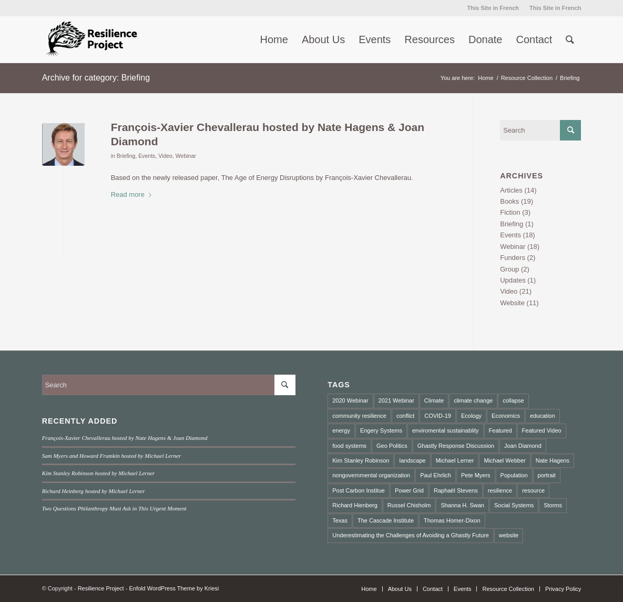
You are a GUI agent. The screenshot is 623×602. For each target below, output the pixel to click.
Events (146, 156)
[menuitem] (493, 8)
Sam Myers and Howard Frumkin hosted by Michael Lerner (111, 456)
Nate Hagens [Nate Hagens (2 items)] (552, 460)
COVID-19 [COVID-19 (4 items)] (437, 416)
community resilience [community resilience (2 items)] (359, 416)
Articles (511, 190)
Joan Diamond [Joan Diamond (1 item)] (523, 446)
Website (512, 303)
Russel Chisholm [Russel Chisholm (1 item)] (409, 505)
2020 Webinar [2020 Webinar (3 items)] (350, 400)
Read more (133, 194)
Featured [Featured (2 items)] (500, 430)
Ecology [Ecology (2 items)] (471, 416)
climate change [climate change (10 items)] (473, 400)
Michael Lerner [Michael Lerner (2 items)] (455, 460)
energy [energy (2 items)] (341, 430)
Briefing (126, 156)
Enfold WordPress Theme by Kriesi (174, 588)
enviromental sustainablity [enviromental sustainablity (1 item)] (445, 430)
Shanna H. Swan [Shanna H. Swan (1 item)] (462, 505)
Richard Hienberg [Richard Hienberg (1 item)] (354, 505)
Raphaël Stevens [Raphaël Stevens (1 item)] (456, 490)
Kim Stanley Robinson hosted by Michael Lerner (98, 473)
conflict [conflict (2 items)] (405, 416)
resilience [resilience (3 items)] (500, 490)
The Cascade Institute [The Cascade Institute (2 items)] (386, 520)
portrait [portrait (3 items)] (547, 475)
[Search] (570, 39)
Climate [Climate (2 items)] (434, 400)
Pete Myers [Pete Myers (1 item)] (476, 475)
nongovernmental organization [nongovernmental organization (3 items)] (371, 475)
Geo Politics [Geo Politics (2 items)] (391, 446)
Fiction (510, 212)
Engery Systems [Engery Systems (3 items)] (381, 430)
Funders (512, 258)
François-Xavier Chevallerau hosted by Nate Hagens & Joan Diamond (125, 438)
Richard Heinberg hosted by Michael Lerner (93, 491)
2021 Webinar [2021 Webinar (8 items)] (396, 400)
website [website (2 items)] (508, 535)
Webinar (186, 156)
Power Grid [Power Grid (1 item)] (409, 490)
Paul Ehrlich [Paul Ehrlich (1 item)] (435, 475)
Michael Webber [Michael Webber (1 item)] (504, 460)
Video (165, 156)
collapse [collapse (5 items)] (513, 400)
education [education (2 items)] (542, 416)
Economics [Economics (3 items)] (506, 416)
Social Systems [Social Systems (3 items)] (514, 505)
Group (509, 269)
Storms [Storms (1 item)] (553, 505)
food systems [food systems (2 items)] (349, 446)
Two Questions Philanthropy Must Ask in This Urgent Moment (114, 508)
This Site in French (493, 8)
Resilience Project (101, 588)
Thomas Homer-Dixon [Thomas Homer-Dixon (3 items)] (452, 520)
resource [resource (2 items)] (533, 490)
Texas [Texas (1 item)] (340, 520)
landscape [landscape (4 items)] (412, 460)
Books (509, 201)
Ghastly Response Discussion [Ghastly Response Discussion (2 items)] (455, 446)
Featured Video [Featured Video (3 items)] (541, 430)
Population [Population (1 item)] (514, 475)
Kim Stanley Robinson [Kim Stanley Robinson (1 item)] (360, 460)
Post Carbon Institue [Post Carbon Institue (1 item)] (358, 490)
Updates (512, 280)
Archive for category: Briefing (96, 77)
